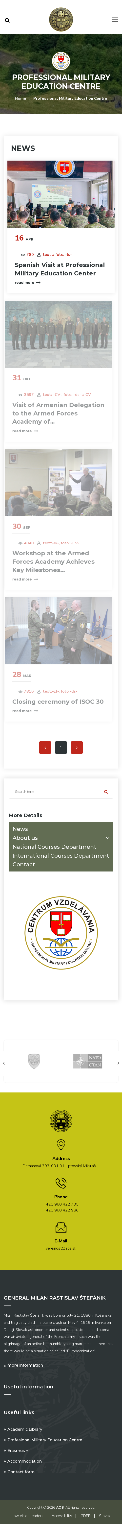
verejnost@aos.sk (61, 1248)
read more (27, 282)
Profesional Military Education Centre (44, 1440)
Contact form (21, 1472)
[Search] (61, 791)
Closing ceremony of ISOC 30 (56, 701)
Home (20, 98)
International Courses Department (61, 855)
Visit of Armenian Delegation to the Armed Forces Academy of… (57, 413)
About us (62, 838)
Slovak (104, 1515)
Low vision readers (27, 1515)
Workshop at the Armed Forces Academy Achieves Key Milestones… (52, 561)
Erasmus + (17, 1450)
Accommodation (24, 1461)
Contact (24, 864)
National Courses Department (54, 847)
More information (25, 1365)
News (20, 829)
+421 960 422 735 (61, 1204)
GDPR (86, 1515)
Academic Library (24, 1429)
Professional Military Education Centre (70, 98)
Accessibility (62, 1515)
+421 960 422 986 (61, 1210)
